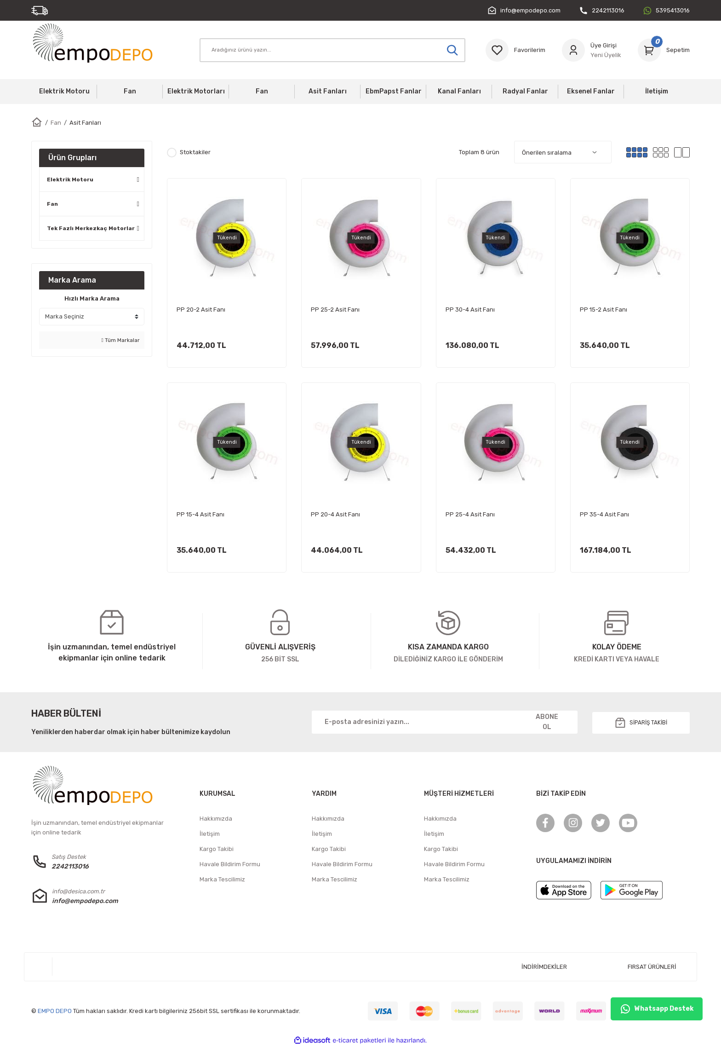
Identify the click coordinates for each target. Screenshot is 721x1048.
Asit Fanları (85, 122)
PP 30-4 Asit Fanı (470, 309)
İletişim (210, 834)
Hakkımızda (216, 819)
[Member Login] (591, 50)
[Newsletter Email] (445, 723)
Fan (52, 204)
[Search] (332, 50)
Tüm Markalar (121, 340)
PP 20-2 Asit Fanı (201, 309)
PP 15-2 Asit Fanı (603, 309)
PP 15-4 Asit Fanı (200, 514)
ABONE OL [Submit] (547, 723)
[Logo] (97, 43)
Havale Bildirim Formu (230, 865)
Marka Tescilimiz (222, 880)
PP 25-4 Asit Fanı (470, 514)
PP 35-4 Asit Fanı (604, 514)
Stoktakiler (195, 152)
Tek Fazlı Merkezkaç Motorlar (91, 228)
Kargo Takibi (217, 849)
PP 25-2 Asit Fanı (335, 309)
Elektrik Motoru (70, 179)
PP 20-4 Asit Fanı (335, 514)
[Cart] (664, 50)
